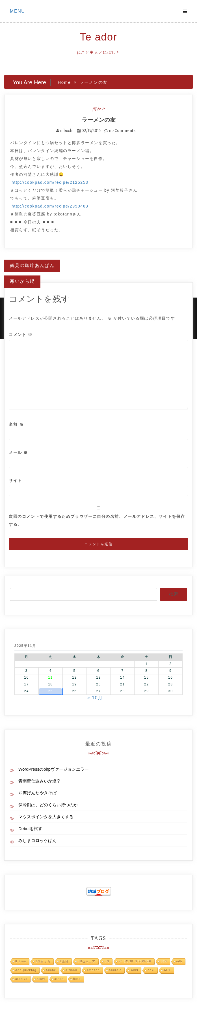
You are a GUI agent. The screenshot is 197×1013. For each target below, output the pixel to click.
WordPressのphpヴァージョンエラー (53, 769)
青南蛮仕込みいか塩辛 (39, 781)
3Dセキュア (87, 961)
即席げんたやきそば (37, 792)
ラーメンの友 (99, 119)
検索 (173, 594)
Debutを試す (30, 828)
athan (59, 978)
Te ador (98, 37)
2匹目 (64, 961)
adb (179, 961)
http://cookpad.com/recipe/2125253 (50, 182)
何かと (98, 109)
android (115, 970)
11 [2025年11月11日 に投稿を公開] (50, 677)
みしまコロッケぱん (37, 840)
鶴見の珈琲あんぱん (32, 265)
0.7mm (20, 961)
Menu (17, 11)
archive (21, 978)
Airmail (71, 970)
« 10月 (95, 697)
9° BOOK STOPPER (135, 961)
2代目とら (43, 961)
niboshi (66, 130)
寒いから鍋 (22, 281)
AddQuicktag (25, 970)
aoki (151, 970)
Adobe (51, 970)
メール (18, 452)
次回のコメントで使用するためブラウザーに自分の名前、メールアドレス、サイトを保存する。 (97, 520)
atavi (41, 978)
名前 (16, 424)
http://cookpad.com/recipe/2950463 (50, 206)
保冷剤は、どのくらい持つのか (48, 804)
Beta (77, 978)
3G (107, 961)
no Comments (119, 130)
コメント (21, 334)
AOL (167, 970)
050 (164, 961)
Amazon (93, 970)
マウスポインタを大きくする (45, 816)
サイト (15, 480)
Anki (134, 970)
